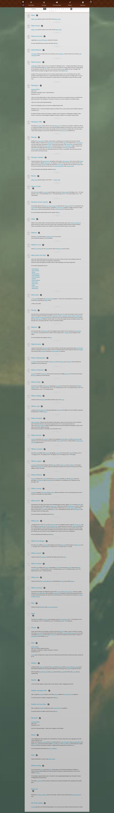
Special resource (52, 634)
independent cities (42, 526)
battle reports (51, 492)
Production (64, 619)
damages (72, 581)
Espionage (37, 317)
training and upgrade (58, 166)
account (42, 769)
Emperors (47, 386)
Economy (44, 3)
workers (47, 248)
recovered (39, 480)
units (65, 478)
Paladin (33, 285)
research (37, 236)
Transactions (55, 315)
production (67, 206)
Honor (36, 743)
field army (45, 411)
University (59, 591)
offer (46, 67)
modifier (42, 694)
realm (61, 314)
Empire (62, 399)
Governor (58, 386)
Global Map (31, 3)
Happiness (59, 248)
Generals (45, 545)
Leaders (61, 742)
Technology (34, 53)
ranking (33, 806)
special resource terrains (52, 526)
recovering (57, 478)
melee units (47, 298)
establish (69, 361)
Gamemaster (65, 315)
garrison (34, 375)
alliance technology (41, 425)
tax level (36, 248)
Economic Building (35, 89)
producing (36, 209)
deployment (63, 545)
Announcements (43, 317)
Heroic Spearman (35, 273)
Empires (81, 161)
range (64, 743)
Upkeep (70, 453)
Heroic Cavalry (35, 286)
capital (37, 593)
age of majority (60, 164)
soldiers (59, 410)
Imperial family (50, 142)
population (66, 332)
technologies (56, 593)
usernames (39, 780)
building (43, 593)
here (57, 43)
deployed (60, 667)
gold (41, 248)
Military (70, 3)
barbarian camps (52, 506)
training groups (76, 439)
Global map (60, 361)
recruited (33, 442)
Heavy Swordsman (36, 277)
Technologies (43, 557)
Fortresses (44, 373)
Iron (61, 619)
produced (55, 607)
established (71, 465)
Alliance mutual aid (76, 794)
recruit (67, 439)
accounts (37, 772)
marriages (79, 164)
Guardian (34, 278)
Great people (40, 141)
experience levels (70, 166)
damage (34, 745)
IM (46, 524)
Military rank (34, 19)
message (34, 492)
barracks (52, 667)
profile (77, 317)
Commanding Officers (76, 742)
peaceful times (34, 636)
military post (63, 465)
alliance (46, 300)
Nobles (64, 142)
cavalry (40, 634)
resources (40, 125)
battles (79, 504)
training (68, 668)
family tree (50, 147)
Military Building (35, 646)
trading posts (75, 526)
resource (46, 206)
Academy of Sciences (67, 591)
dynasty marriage (48, 146)
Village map (38, 319)
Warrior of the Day (75, 222)
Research (69, 567)
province (63, 130)
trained (40, 667)
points (70, 504)
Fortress (33, 207)
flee (73, 745)
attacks (62, 439)
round (69, 743)
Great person (80, 142)
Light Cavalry (35, 281)
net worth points (79, 348)
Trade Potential (65, 192)
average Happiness (56, 351)
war (43, 509)
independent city (77, 509)
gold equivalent (71, 506)
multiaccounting (51, 759)
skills (37, 192)
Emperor (46, 40)
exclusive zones (77, 524)
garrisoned (68, 667)
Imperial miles (40, 466)
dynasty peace (47, 162)
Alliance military (71, 315)
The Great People (57, 3)
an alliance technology (42, 794)
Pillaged (68, 507)
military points (57, 19)
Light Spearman (35, 268)
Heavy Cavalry (35, 283)
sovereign (45, 439)
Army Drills (44, 742)
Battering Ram (35, 288)
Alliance (60, 315)
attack (51, 298)
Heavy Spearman (35, 270)
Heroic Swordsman (36, 280)
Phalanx (33, 272)
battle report (44, 492)
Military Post (77, 545)
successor (39, 40)
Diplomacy (82, 3)
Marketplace (61, 53)
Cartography (65, 633)
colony (54, 206)
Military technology (35, 422)
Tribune (77, 315)
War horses (72, 633)
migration (43, 351)
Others (50, 317)
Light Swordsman (35, 275)
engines (50, 581)
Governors (46, 192)
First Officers (67, 742)
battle (72, 478)
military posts (52, 361)
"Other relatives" (67, 146)
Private (80, 315)
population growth (50, 236)
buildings (43, 399)
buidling (37, 410)
